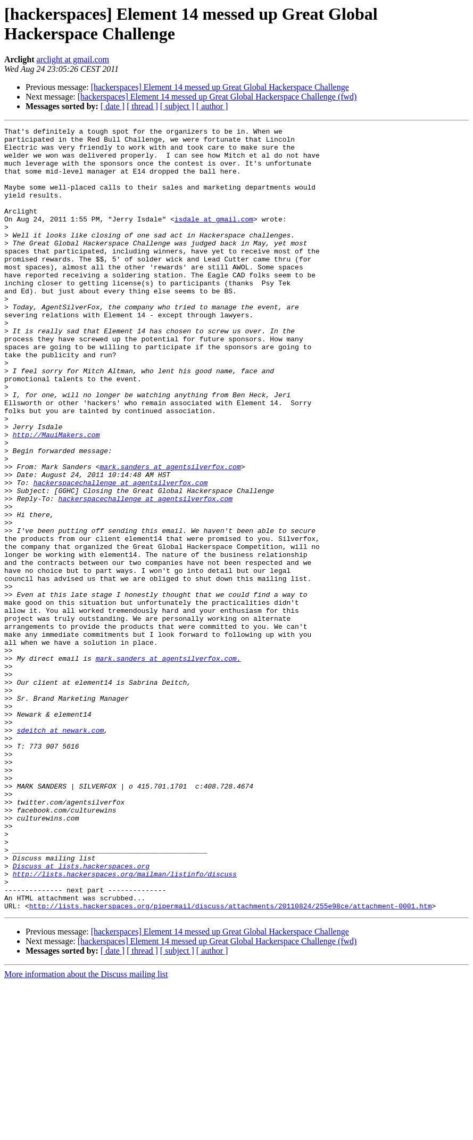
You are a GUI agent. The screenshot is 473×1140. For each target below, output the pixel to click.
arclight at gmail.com (73, 59)
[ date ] (113, 106)
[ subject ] (177, 106)
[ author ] (212, 106)
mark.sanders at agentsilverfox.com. (168, 765)
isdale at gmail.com (214, 238)
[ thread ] (142, 106)
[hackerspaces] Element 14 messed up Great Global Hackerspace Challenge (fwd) (217, 96)
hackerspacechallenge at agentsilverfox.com (121, 554)
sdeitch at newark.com (60, 851)
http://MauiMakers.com (56, 497)
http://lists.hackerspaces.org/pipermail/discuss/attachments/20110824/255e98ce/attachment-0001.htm (230, 1062)
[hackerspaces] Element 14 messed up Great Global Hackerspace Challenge (220, 87)
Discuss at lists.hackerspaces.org (81, 1014)
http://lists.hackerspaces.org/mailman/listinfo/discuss (125, 1024)
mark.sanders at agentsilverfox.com (169, 535)
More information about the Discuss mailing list (86, 1130)
